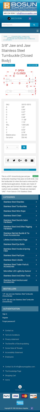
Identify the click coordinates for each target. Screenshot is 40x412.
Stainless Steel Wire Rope (14, 211)
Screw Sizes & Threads (13, 348)
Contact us (9, 331)
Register (5, 318)
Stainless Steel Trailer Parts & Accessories (16, 265)
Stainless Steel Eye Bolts (14, 244)
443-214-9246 (14, 18)
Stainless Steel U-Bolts (13, 260)
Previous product (8, 65)
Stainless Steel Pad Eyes (14, 255)
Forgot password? (8, 321)
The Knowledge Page (13, 371)
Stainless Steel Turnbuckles (15, 206)
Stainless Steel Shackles (14, 202)
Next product (33, 65)
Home (7, 380)
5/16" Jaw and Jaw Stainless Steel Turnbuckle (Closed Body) (18, 301)
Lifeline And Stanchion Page (15, 240)
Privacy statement (12, 339)
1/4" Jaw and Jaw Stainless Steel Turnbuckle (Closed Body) (17, 295)
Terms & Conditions (12, 335)
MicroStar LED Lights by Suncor (17, 271)
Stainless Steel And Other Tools (17, 276)
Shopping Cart (10, 376)
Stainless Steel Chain (12, 215)
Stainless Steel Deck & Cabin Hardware (16, 221)
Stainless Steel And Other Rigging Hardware (18, 228)
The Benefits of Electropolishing (17, 344)
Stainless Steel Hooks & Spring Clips (17, 250)
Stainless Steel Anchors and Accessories (15, 281)
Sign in (4, 314)
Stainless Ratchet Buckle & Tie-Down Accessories (17, 234)
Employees (9, 357)
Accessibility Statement (14, 352)
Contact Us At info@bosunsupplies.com (20, 367)
